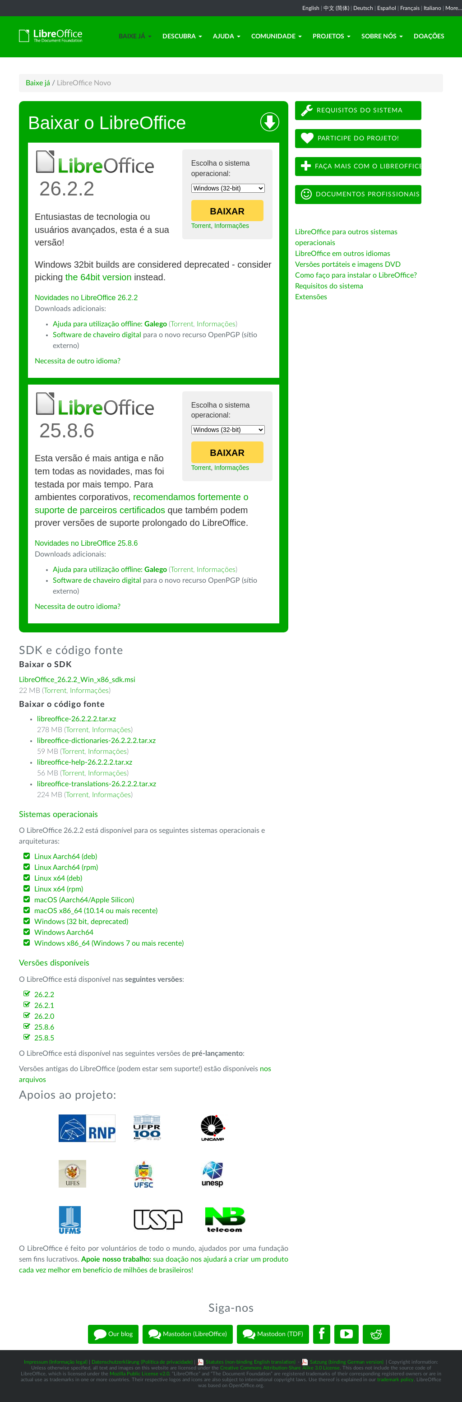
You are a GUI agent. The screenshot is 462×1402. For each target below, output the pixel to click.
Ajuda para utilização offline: (110, 324)
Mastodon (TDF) (273, 1334)
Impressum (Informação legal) (56, 1362)
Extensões (311, 297)
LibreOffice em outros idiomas (342, 253)
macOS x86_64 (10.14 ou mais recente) (95, 911)
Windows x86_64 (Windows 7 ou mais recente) (109, 943)
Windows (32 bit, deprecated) (81, 921)
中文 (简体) (336, 8)
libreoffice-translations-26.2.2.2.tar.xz (96, 784)
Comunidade (276, 36)
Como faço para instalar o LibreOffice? (356, 275)
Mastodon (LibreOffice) (187, 1334)
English (310, 8)
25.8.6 (44, 1027)
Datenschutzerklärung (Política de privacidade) (142, 1362)
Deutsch (363, 8)
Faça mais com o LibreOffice (361, 166)
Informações (231, 225)
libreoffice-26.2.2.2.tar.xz (76, 719)
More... (453, 8)
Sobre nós (382, 36)
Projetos (332, 36)
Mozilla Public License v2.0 (139, 1373)
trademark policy (395, 1379)
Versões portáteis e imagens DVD (348, 264)
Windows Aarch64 (63, 932)
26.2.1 (44, 1005)
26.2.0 (44, 1016)
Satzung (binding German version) (346, 1362)
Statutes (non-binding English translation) (251, 1362)
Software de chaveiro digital (97, 335)
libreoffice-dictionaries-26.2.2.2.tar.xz (96, 740)
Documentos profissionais (360, 194)
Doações (429, 36)
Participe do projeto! (350, 138)
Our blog (113, 1334)
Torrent (201, 225)
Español (386, 8)
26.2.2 (44, 994)
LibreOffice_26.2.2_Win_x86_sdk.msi (77, 679)
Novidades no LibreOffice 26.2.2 (86, 298)
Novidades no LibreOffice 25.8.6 (86, 543)
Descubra (182, 36)
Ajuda (226, 36)
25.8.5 (44, 1038)
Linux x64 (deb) (58, 878)
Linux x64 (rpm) (58, 889)
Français (410, 8)
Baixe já (135, 36)
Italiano (432, 8)
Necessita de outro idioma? (77, 361)
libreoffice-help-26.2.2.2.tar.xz (84, 762)
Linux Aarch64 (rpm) (66, 867)
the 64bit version (98, 277)
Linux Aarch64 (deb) (65, 856)
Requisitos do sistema (351, 110)
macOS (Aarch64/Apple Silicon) (84, 900)
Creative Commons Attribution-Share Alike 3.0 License (280, 1367)
